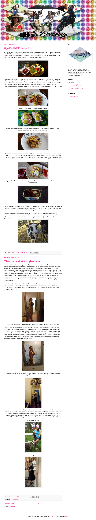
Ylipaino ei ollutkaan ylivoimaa (22, 261)
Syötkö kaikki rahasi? (17, 48)
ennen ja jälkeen (14, 499)
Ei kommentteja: (24, 252)
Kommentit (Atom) (12, 506)
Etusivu (38, 503)
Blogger (66, 516)
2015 (70, 82)
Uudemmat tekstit (9, 503)
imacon (53, 516)
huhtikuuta (73, 84)
